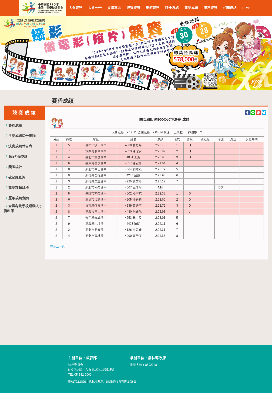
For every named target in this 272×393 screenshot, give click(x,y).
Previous (6, 53)
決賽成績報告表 (20, 146)
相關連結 (229, 8)
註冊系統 (172, 8)
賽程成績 (15, 125)
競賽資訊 (133, 8)
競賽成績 (191, 8)
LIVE (246, 8)
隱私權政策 (96, 381)
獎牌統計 (15, 167)
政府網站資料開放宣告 (121, 381)
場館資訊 (152, 8)
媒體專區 (114, 8)
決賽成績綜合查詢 (22, 136)
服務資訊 (210, 8)
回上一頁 (57, 246)
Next (265, 53)
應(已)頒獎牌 (18, 156)
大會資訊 (75, 8)
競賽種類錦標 (18, 188)
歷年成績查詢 (18, 198)
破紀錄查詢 (16, 177)
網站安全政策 (77, 381)
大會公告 (95, 8)
